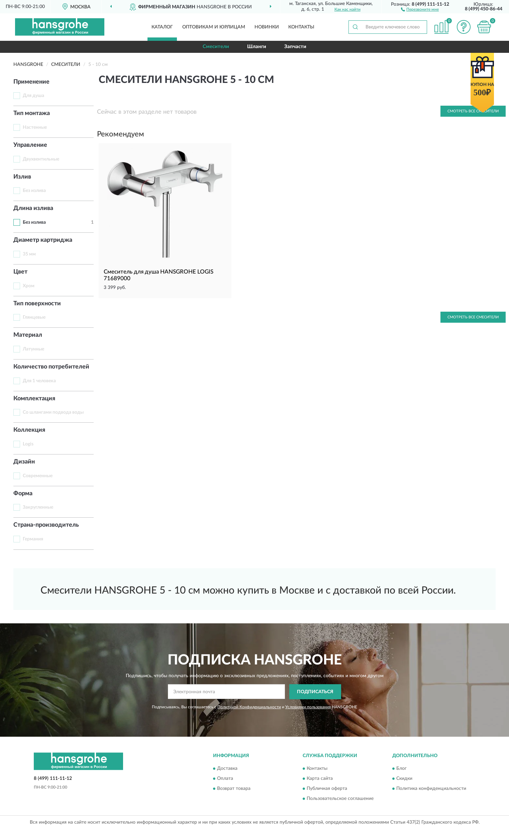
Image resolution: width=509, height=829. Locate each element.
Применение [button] (31, 82)
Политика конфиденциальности (431, 789)
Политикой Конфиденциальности (249, 707)
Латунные (33, 349)
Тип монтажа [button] (31, 113)
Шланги (256, 46)
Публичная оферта (327, 789)
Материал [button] (27, 335)
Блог (401, 768)
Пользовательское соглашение (340, 799)
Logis (28, 444)
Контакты (301, 27)
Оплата (225, 778)
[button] (420, 9)
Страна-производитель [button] (46, 525)
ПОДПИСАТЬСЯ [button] (315, 692)
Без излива (34, 190)
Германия (33, 539)
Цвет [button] (20, 272)
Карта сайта (320, 778)
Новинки (266, 27)
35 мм (29, 254)
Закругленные (38, 507)
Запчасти (295, 46)
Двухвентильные (41, 159)
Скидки (404, 778)
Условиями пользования (308, 707)
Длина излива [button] (33, 208)
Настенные (35, 127)
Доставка (227, 768)
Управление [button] (30, 145)
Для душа (33, 95)
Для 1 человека (39, 381)
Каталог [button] (162, 27)
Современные (38, 476)
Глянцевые (34, 317)
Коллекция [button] (29, 430)
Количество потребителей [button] (51, 367)
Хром (28, 286)
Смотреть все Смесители (473, 317)
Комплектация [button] (34, 399)
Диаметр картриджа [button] (42, 240)
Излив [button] (22, 177)
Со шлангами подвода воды (53, 412)
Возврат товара (233, 789)
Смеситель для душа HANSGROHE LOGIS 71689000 (158, 275)
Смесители (216, 46)
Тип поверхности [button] (37, 304)
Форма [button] (22, 494)
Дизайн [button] (24, 462)
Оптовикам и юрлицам (213, 27)
